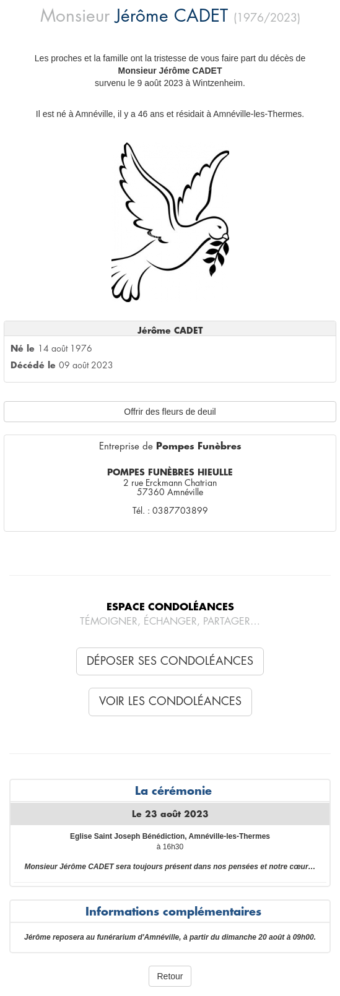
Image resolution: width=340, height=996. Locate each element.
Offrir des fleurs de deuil (170, 412)
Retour (170, 976)
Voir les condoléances (170, 701)
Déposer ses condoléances (170, 661)
